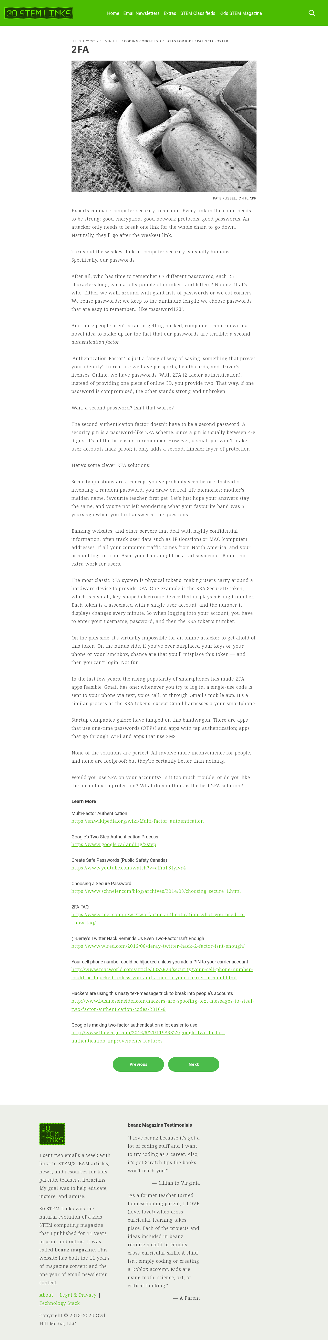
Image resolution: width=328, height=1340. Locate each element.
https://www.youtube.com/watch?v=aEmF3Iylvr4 (128, 868)
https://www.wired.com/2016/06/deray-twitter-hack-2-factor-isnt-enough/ (158, 946)
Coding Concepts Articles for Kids (159, 41)
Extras (170, 13)
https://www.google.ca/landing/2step (113, 844)
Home (113, 13)
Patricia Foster (212, 41)
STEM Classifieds (198, 13)
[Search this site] (312, 13)
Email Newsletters (141, 13)
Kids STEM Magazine (240, 13)
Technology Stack (59, 1303)
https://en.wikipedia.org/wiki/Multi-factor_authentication (137, 821)
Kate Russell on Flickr (235, 198)
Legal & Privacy (78, 1295)
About (46, 1295)
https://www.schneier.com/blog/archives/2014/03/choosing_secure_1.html (156, 891)
